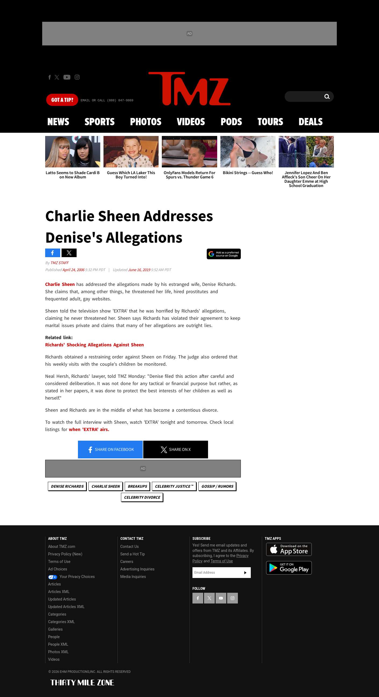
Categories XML (61, 622)
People (54, 637)
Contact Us (129, 546)
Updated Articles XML (66, 607)
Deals (311, 122)
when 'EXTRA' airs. (89, 429)
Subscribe (245, 572)
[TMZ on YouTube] (221, 598)
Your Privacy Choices (71, 576)
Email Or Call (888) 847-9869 (107, 100)
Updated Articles (62, 599)
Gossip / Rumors (217, 486)
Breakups (137, 486)
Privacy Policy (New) (65, 554)
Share (110, 450)
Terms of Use (59, 561)
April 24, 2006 (73, 269)
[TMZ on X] (57, 77)
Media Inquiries (133, 576)
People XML (58, 644)
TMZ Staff (59, 262)
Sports (100, 122)
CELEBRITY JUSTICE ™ (174, 486)
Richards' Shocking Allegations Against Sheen (94, 345)
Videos (191, 122)
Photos (145, 122)
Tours (270, 122)
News (58, 122)
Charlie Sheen (60, 284)
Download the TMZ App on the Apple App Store (289, 549)
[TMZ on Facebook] (49, 77)
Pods (231, 122)
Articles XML (59, 592)
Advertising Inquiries (137, 569)
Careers (126, 561)
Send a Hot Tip (132, 554)
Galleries (55, 629)
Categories (57, 614)
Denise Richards (67, 486)
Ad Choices (57, 569)
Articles (54, 584)
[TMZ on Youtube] (67, 77)
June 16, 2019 (139, 269)
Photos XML (58, 652)
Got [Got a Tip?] (62, 100)
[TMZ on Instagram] (77, 77)
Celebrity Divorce (142, 497)
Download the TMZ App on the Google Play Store (289, 568)
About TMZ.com (61, 546)
